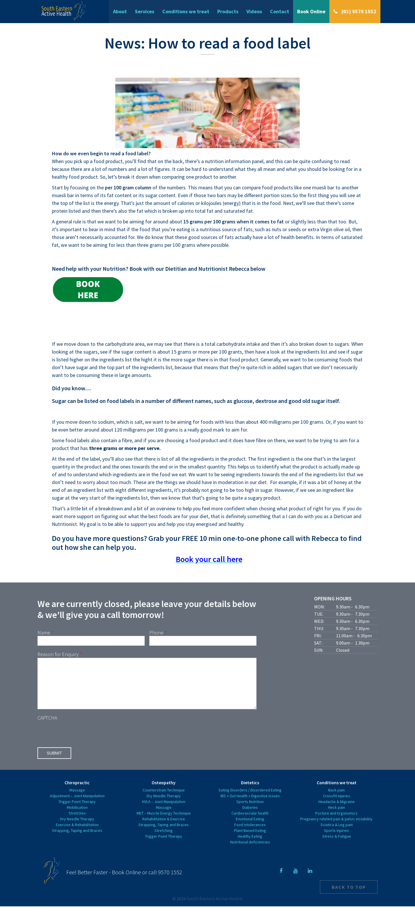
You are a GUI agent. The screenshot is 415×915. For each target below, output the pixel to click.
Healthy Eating (250, 844)
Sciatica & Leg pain (336, 833)
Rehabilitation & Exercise (163, 827)
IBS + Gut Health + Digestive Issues (250, 804)
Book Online (311, 11)
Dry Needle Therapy (77, 827)
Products (227, 11)
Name (45, 632)
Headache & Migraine (336, 810)
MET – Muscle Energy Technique (164, 821)
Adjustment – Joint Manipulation (77, 804)
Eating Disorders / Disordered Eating (250, 798)
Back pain (336, 798)
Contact (279, 11)
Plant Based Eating (250, 839)
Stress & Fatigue (336, 844)
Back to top (349, 896)
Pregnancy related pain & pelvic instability (336, 827)
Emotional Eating (250, 827)
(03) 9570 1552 (358, 11)
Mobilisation (77, 816)
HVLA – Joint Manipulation (163, 810)
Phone (158, 632)
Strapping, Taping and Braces (77, 839)
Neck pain (336, 816)
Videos (254, 11)
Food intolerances (250, 833)
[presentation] (81, 741)
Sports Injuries (336, 839)
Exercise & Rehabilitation (77, 833)
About (120, 11)
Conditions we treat (185, 11)
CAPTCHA (47, 726)
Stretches (77, 821)
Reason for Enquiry (59, 654)
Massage (77, 798)
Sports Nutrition (250, 810)
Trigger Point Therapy (77, 810)
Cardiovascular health (250, 821)
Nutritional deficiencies (250, 850)
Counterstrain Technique (164, 798)
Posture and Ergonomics (336, 821)
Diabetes (250, 816)
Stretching (163, 839)
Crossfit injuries (336, 804)
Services (144, 11)
